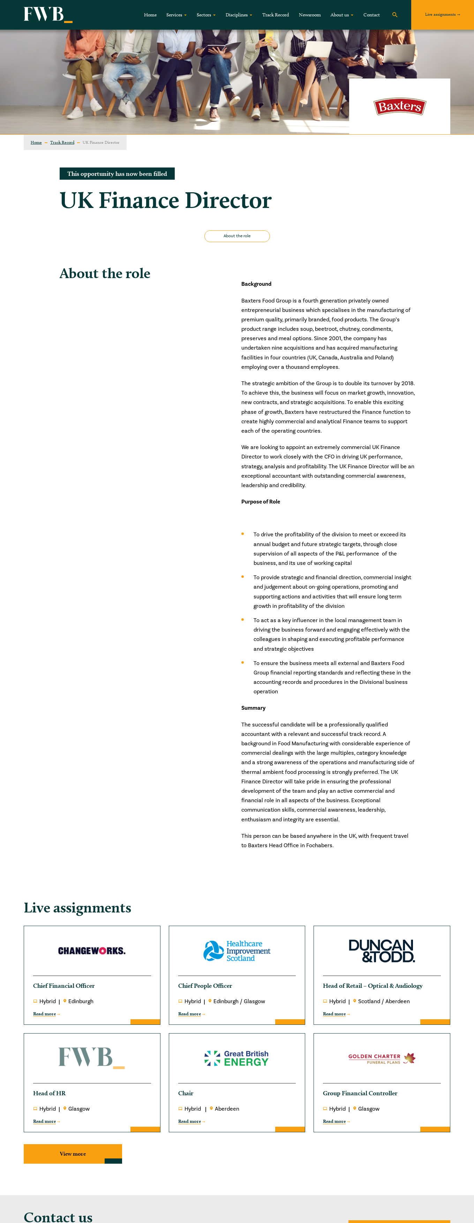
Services (174, 15)
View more (73, 1153)
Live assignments (440, 14)
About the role (237, 236)
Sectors (204, 15)
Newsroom (310, 15)
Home (150, 15)
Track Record (275, 15)
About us (340, 15)
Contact (371, 15)
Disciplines (237, 15)
